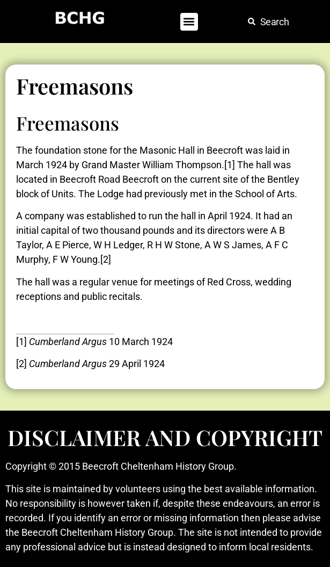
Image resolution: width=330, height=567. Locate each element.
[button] (189, 21)
